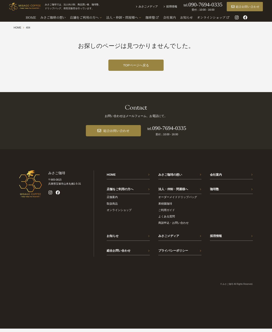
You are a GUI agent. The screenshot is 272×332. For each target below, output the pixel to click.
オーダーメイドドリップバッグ (177, 199)
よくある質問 (166, 218)
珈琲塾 (214, 190)
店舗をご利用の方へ (120, 190)
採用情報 (167, 7)
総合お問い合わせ (241, 7)
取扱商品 (112, 205)
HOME (111, 175)
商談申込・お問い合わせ (173, 224)
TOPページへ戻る (136, 65)
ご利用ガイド (166, 212)
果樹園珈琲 (165, 205)
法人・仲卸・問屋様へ (173, 190)
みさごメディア (143, 7)
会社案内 (216, 175)
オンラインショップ (119, 212)
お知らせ (113, 238)
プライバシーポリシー (173, 253)
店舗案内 (112, 199)
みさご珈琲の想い (170, 175)
